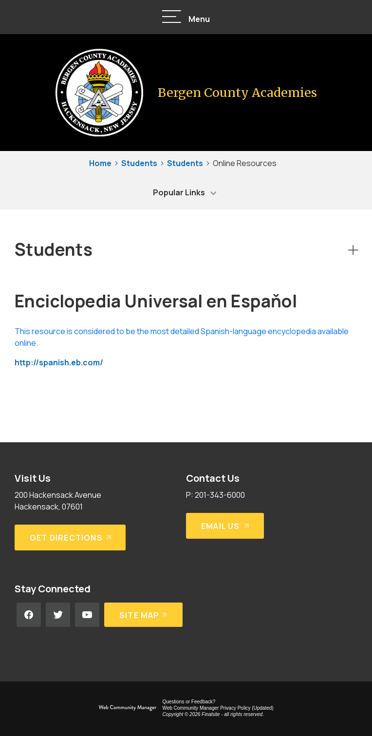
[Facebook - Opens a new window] (29, 615)
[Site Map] (143, 615)
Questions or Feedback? (188, 701)
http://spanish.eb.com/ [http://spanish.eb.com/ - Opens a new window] (59, 362)
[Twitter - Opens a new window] (58, 615)
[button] (186, 17)
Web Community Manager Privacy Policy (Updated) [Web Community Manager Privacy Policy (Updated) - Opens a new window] (217, 708)
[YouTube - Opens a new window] (87, 615)
